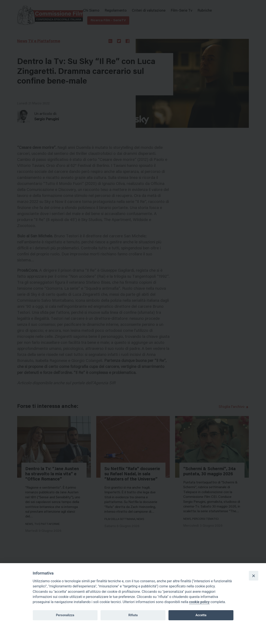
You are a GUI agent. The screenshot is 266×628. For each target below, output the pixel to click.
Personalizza (65, 615)
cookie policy (199, 602)
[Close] (253, 575)
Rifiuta (133, 615)
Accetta (200, 615)
